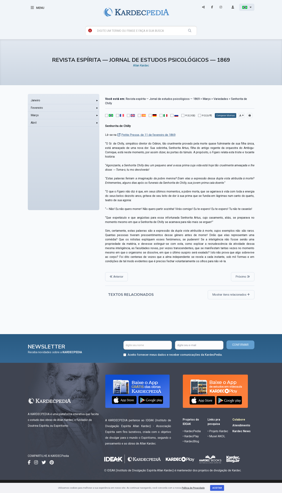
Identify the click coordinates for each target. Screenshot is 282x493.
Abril (33, 122)
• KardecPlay (191, 436)
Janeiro (35, 100)
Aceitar (217, 488)
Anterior (116, 276)
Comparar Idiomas (225, 115)
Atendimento (241, 425)
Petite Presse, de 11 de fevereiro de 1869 (148, 135)
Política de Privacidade (193, 488)
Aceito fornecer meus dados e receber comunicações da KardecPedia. (175, 354)
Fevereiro (37, 107)
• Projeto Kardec (218, 431)
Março (35, 115)
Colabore (238, 419)
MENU (37, 7)
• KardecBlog (191, 441)
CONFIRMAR (240, 344)
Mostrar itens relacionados (231, 294)
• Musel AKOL (216, 436)
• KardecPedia (192, 431)
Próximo (243, 276)
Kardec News (241, 431)
